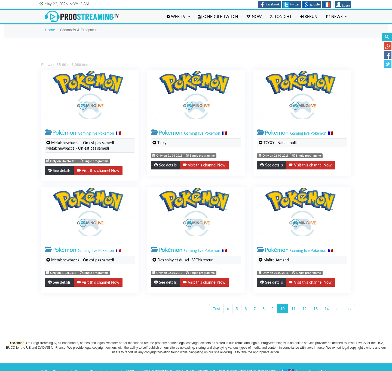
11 (293, 309)
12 (304, 309)
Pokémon (64, 132)
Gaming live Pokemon (96, 133)
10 (282, 309)
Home (50, 30)
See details (59, 170)
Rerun (308, 16)
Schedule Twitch (218, 16)
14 (326, 309)
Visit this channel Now (98, 170)
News (336, 16)
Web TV (178, 16)
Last (348, 309)
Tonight (281, 16)
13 (316, 309)
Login (343, 4)
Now (254, 16)
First (216, 309)
